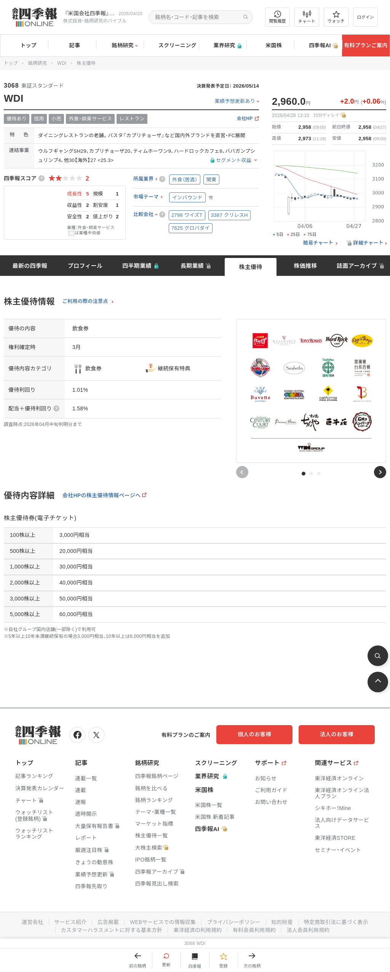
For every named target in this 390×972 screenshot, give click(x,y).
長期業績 (192, 266)
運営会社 (30, 921)
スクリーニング (171, 45)
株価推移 (305, 266)
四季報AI (318, 46)
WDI (61, 63)
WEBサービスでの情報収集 (162, 921)
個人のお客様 (264, 734)
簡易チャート (318, 243)
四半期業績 (137, 266)
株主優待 (250, 267)
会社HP (245, 118)
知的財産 (283, 921)
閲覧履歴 (277, 17)
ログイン (365, 17)
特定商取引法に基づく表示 (338, 921)
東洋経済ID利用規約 (197, 929)
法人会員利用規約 (309, 929)
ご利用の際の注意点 (85, 301)
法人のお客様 (340, 734)
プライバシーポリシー (234, 921)
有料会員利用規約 (255, 929)
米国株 (270, 45)
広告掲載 (107, 921)
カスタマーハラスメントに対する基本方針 (110, 929)
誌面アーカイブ (357, 266)
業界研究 (222, 45)
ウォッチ (336, 17)
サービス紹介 (68, 921)
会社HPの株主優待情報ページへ (101, 495)
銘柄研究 (119, 46)
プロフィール (85, 266)
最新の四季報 (30, 266)
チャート (306, 17)
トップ (24, 45)
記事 (72, 46)
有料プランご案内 (365, 45)
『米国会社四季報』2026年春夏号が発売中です (90, 13)
